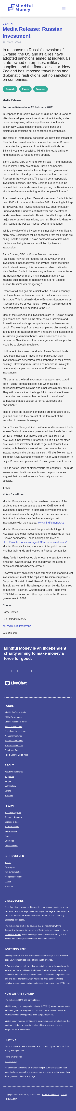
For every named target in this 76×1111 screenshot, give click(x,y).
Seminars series (12, 826)
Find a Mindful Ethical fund (16, 755)
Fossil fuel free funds (14, 741)
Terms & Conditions (13, 1057)
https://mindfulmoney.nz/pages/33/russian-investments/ (35, 542)
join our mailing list (50, 1068)
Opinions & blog (12, 822)
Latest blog (9, 841)
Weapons (40, 89)
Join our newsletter (13, 872)
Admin (14, 1099)
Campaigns (10, 867)
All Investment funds (13, 726)
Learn (8, 23)
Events (8, 862)
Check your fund (12, 750)
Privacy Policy (11, 1061)
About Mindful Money (14, 772)
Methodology (10, 786)
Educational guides (13, 812)
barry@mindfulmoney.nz (17, 626)
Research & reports (13, 817)
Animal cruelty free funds (15, 731)
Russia (25, 89)
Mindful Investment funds (15, 722)
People (8, 781)
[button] (64, 8)
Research (10, 89)
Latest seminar (11, 846)
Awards (8, 836)
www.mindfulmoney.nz (51, 522)
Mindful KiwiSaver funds (15, 712)
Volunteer (9, 795)
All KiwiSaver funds (13, 717)
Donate (8, 791)
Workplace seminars (13, 877)
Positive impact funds (14, 745)
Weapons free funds (13, 736)
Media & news (11, 831)
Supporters (9, 776)
